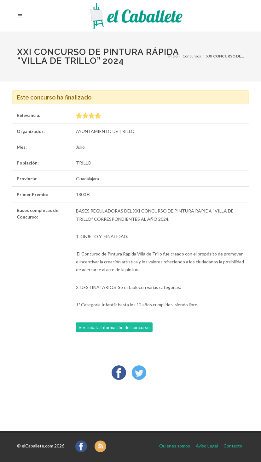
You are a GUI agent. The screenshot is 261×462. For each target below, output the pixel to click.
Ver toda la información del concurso (114, 327)
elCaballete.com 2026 (43, 445)
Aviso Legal (207, 445)
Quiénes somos (174, 445)
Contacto (232, 445)
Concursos (192, 56)
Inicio (172, 56)
